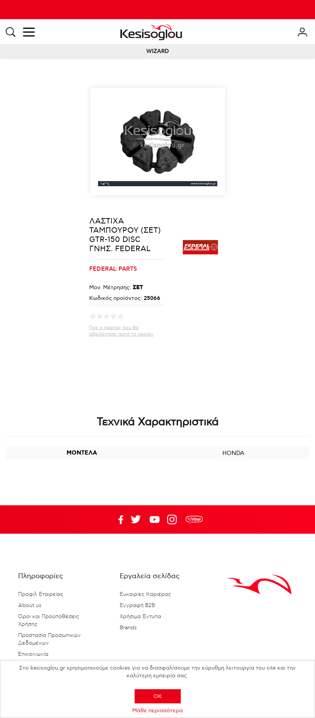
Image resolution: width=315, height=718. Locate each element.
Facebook (116, 519)
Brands (128, 628)
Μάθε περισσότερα (157, 710)
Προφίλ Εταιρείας (40, 594)
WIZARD (157, 51)
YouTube (135, 519)
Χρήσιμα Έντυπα (140, 617)
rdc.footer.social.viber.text (194, 519)
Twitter (154, 519)
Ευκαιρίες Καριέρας (145, 594)
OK (157, 696)
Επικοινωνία (33, 654)
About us (30, 605)
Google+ (173, 519)
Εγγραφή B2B (137, 605)
